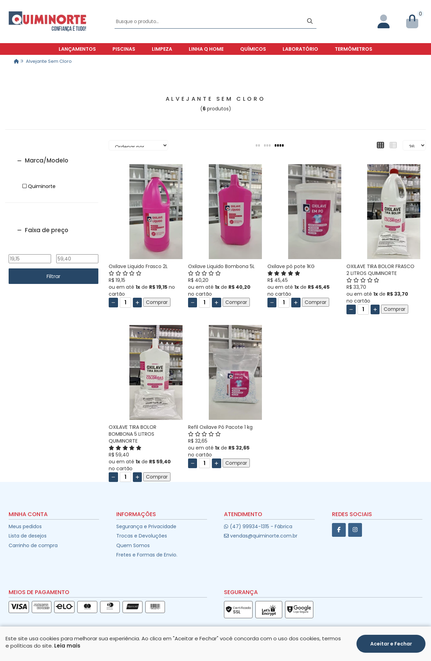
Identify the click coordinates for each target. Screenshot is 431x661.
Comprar (157, 302)
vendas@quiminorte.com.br (260, 535)
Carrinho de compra (33, 545)
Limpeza (162, 49)
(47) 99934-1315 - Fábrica (258, 526)
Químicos (253, 49)
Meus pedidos (25, 526)
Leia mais (67, 645)
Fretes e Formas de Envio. (146, 554)
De (29, 249)
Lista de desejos (28, 535)
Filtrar (53, 276)
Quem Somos (133, 545)
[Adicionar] (137, 302)
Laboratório (300, 49)
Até (77, 249)
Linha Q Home (206, 49)
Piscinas (123, 49)
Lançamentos (77, 49)
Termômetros (353, 49)
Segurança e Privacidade (146, 526)
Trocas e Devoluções (141, 535)
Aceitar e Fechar (391, 643)
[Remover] (113, 302)
